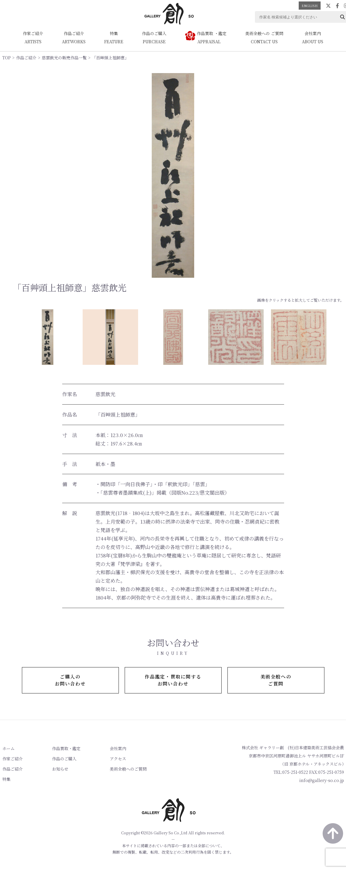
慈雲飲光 (105, 394)
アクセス (118, 759)
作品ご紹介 (26, 58)
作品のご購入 (64, 759)
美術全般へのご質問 (128, 769)
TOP (6, 58)
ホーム (8, 748)
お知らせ (60, 769)
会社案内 (118, 748)
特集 (6, 779)
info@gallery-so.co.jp (321, 780)
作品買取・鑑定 (66, 748)
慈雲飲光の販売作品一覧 (64, 58)
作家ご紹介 (12, 759)
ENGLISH (310, 5)
